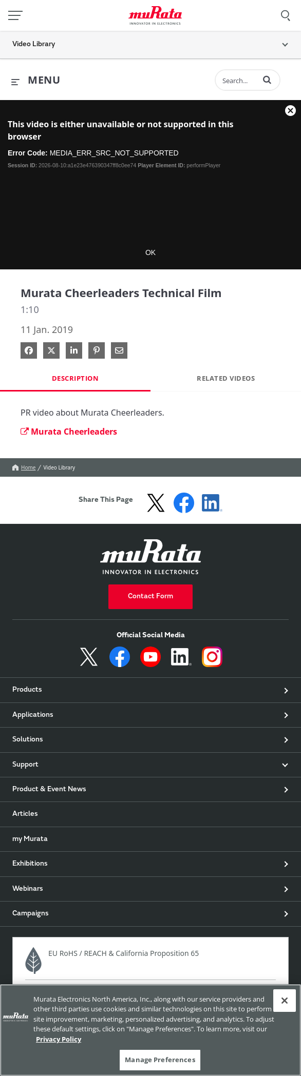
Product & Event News (49, 789)
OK (150, 252)
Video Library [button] (33, 44)
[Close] (284, 1000)
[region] (150, 1030)
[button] (267, 79)
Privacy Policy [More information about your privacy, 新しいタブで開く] (58, 1039)
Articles (25, 814)
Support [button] (25, 765)
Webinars (27, 889)
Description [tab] (75, 378)
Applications (32, 715)
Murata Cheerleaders (69, 431)
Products (27, 690)
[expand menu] (35, 80)
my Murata (30, 839)
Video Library (59, 467)
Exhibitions (30, 864)
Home (23, 467)
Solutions (27, 740)
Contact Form (150, 596)
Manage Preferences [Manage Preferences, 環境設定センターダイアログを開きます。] (160, 1059)
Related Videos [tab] (226, 378)
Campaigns (30, 913)
